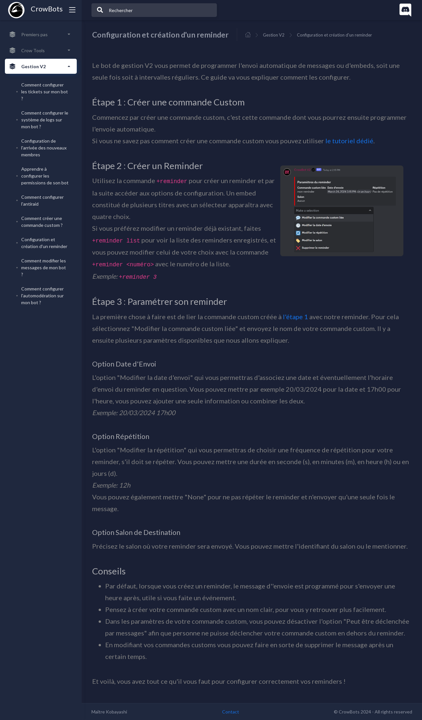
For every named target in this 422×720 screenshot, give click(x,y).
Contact (230, 711)
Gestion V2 (273, 35)
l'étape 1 (295, 317)
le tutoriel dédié (349, 141)
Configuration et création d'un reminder (334, 35)
